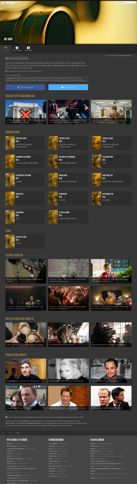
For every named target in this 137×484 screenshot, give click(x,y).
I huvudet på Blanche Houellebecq (15, 443)
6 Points (51, 453)
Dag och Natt (52, 441)
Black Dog (9, 438)
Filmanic (92, 451)
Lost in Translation (53, 471)
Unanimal (9, 448)
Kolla (91, 461)
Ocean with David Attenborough (15, 453)
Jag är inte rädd (52, 448)
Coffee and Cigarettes (54, 456)
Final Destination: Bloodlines (14, 470)
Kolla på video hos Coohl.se (19, 316)
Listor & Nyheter (14, 254)
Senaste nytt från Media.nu (20, 96)
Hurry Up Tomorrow (12, 473)
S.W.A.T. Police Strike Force (55, 461)
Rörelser (9, 446)
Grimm (50, 443)
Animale (9, 468)
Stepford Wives (52, 451)
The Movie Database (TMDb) (53, 416)
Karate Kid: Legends (12, 480)
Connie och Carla (53, 446)
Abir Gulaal (9, 456)
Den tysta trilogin (11, 461)
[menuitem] (3, 428)
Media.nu (92, 468)
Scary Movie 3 (52, 463)
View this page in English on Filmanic (17, 58)
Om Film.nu (93, 438)
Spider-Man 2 (52, 466)
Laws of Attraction (53, 438)
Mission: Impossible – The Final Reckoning (17, 475)
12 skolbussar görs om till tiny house (99, 456)
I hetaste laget (42, 65)
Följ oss (92, 448)
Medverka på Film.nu (95, 446)
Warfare (9, 451)
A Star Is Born (24, 68)
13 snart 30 (51, 468)
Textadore (92, 466)
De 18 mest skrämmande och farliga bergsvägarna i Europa (104, 458)
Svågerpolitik (93, 473)
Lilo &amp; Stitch (11, 478)
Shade (50, 458)
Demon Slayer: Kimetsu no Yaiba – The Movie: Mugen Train (21, 463)
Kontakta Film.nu (94, 441)
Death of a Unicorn (11, 458)
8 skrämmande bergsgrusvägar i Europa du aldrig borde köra (105, 463)
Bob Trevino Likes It (12, 441)
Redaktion (93, 443)
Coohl (91, 453)
